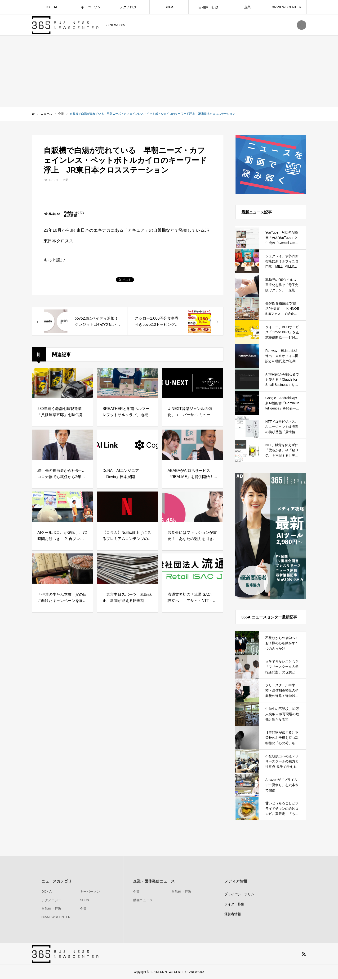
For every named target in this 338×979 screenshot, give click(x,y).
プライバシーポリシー (241, 894)
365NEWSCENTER (286, 7)
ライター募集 (234, 904)
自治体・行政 (208, 7)
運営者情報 (232, 914)
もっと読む (54, 260)
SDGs (169, 7)
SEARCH (301, 25)
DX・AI (51, 7)
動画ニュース (143, 900)
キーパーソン (91, 7)
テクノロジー (130, 7)
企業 (247, 7)
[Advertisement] (169, 71)
